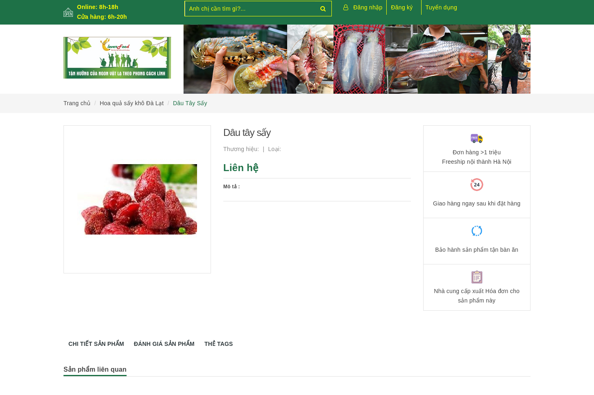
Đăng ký (402, 7)
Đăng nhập (368, 7)
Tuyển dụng (441, 7)
